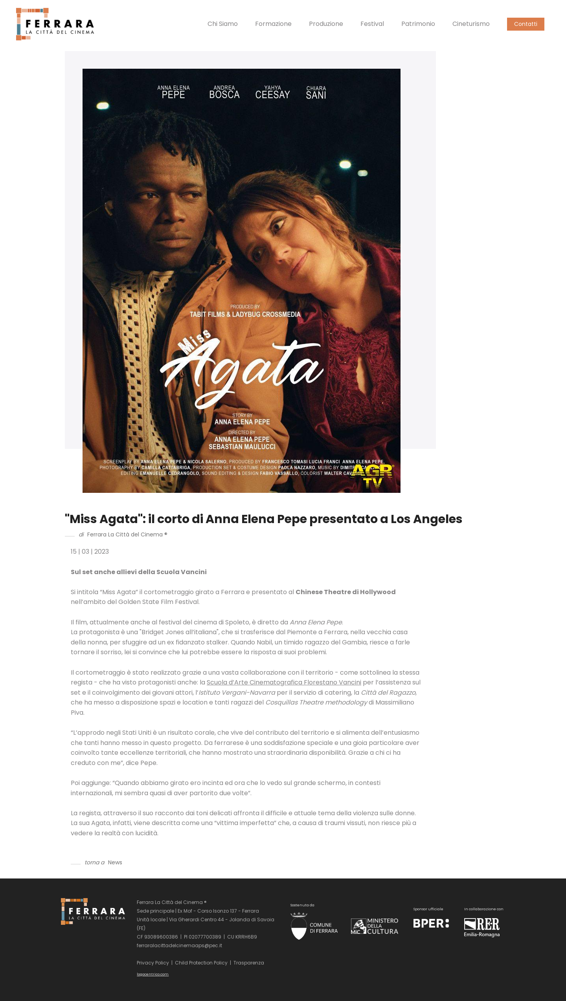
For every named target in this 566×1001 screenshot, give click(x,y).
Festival (372, 23)
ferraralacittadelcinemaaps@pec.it (179, 945)
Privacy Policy (153, 962)
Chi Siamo (223, 23)
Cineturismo (471, 23)
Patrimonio (418, 23)
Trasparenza (248, 962)
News (115, 862)
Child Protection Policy (201, 962)
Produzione (326, 23)
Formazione (273, 23)
